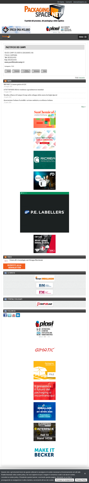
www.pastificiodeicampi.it (14, 62)
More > (83, 106)
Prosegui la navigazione (64, 480)
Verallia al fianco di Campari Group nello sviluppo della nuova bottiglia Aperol (30, 95)
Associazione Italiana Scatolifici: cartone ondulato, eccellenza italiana (28, 100)
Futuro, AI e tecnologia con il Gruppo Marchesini (23, 260)
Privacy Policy (81, 480)
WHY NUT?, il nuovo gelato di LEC (15, 84)
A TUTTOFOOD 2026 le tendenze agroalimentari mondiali (24, 90)
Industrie (82, 77)
